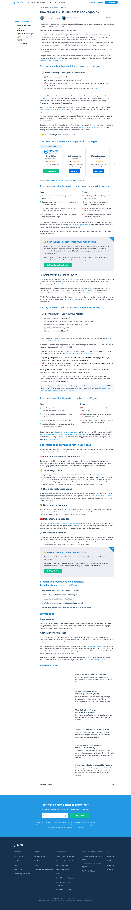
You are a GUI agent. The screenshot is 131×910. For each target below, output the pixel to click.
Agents (36, 865)
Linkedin (110, 869)
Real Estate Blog (62, 865)
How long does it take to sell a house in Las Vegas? (59, 595)
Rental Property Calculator (65, 878)
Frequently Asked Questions (66, 861)
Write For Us (17, 869)
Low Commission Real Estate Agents (92, 858)
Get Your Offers (53, 571)
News (58, 874)
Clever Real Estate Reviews (43, 869)
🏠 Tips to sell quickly (24, 37)
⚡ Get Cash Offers (50, 171)
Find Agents (111, 2)
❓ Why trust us (22, 43)
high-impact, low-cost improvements (65, 523)
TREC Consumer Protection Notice (65, 900)
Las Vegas (63, 7)
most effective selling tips (54, 452)
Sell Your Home (39, 857)
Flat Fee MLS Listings (63, 889)
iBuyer (74, 279)
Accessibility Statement (21, 874)
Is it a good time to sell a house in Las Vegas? (57, 599)
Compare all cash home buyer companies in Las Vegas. (65, 180)
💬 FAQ (19, 40)
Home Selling (30, 2)
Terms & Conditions (51, 900)
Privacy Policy (42, 900)
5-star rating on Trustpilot (94, 646)
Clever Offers (46, 98)
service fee (73, 299)
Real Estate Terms (62, 869)
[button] (55, 815)
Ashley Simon (77, 18)
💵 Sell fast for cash (24, 26)
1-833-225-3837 (19, 857)
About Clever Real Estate (65, 857)
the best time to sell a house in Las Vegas (80, 353)
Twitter (109, 861)
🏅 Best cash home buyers (21, 29)
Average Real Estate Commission (63, 883)
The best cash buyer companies (79, 225)
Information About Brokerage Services (83, 900)
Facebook (110, 857)
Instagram (110, 865)
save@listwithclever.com (21, 861)
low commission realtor (48, 434)
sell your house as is (53, 439)
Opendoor (104, 281)
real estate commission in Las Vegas (65, 432)
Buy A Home (38, 861)
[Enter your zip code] (55, 815)
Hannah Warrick (51, 17)
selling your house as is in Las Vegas (52, 109)
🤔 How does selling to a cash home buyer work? (59, 135)
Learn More (74, 171)
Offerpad (43, 284)
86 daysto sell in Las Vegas (88, 127)
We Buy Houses (108, 96)
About (50, 2)
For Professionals (59, 2)
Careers (16, 865)
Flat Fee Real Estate (88, 871)
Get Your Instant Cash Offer (58, 265)
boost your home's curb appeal (67, 512)
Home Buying (41, 2)
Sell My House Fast (46, 7)
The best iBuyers (87, 290)
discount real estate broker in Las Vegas (72, 434)
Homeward (59, 284)
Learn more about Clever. (97, 660)
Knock (49, 284)
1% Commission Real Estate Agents (91, 865)
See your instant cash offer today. (51, 60)
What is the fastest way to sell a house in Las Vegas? (60, 591)
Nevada (56, 7)
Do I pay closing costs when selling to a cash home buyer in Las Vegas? (67, 607)
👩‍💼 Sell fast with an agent (25, 34)
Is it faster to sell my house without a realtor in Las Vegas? (62, 603)
